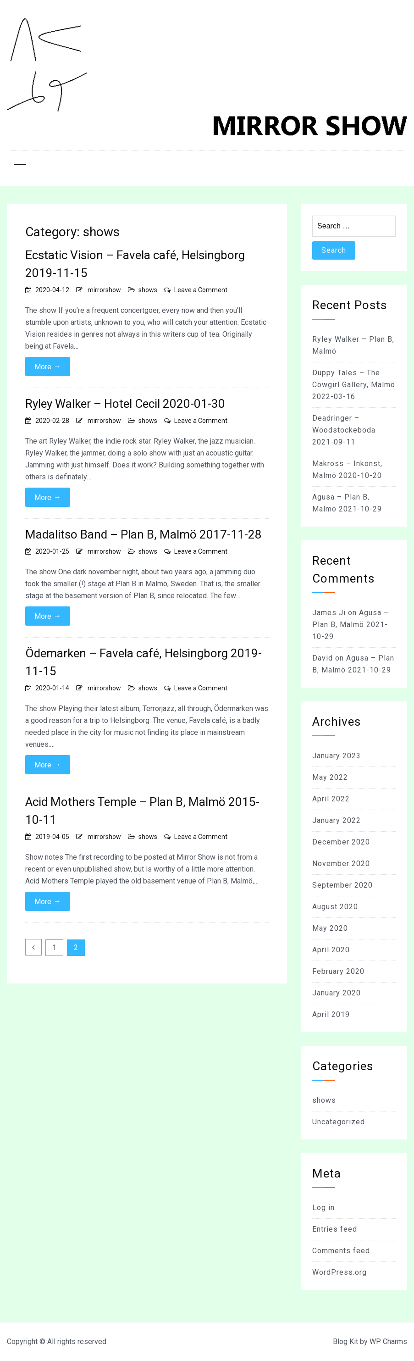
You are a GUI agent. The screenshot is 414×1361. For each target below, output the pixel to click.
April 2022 (331, 798)
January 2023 (336, 755)
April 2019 (331, 1014)
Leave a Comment (200, 290)
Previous (33, 947)
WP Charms (388, 1341)
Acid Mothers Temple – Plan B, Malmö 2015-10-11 (142, 811)
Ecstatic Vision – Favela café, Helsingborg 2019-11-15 (135, 264)
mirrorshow (104, 290)
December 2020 (341, 842)
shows (147, 290)
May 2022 (330, 777)
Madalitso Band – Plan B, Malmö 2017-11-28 (143, 534)
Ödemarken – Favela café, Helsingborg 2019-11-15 (143, 662)
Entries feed (334, 1229)
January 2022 (336, 820)
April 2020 (331, 949)
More (47, 366)
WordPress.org (339, 1272)
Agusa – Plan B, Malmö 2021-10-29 (350, 624)
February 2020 (338, 971)
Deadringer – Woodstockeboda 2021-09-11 (343, 430)
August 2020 (335, 906)
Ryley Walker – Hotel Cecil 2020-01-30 (125, 404)
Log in (323, 1207)
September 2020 (342, 885)
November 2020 (341, 863)
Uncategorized (338, 1121)
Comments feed (341, 1250)
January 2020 (336, 993)
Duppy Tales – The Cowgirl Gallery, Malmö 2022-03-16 (353, 384)
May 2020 (330, 928)
